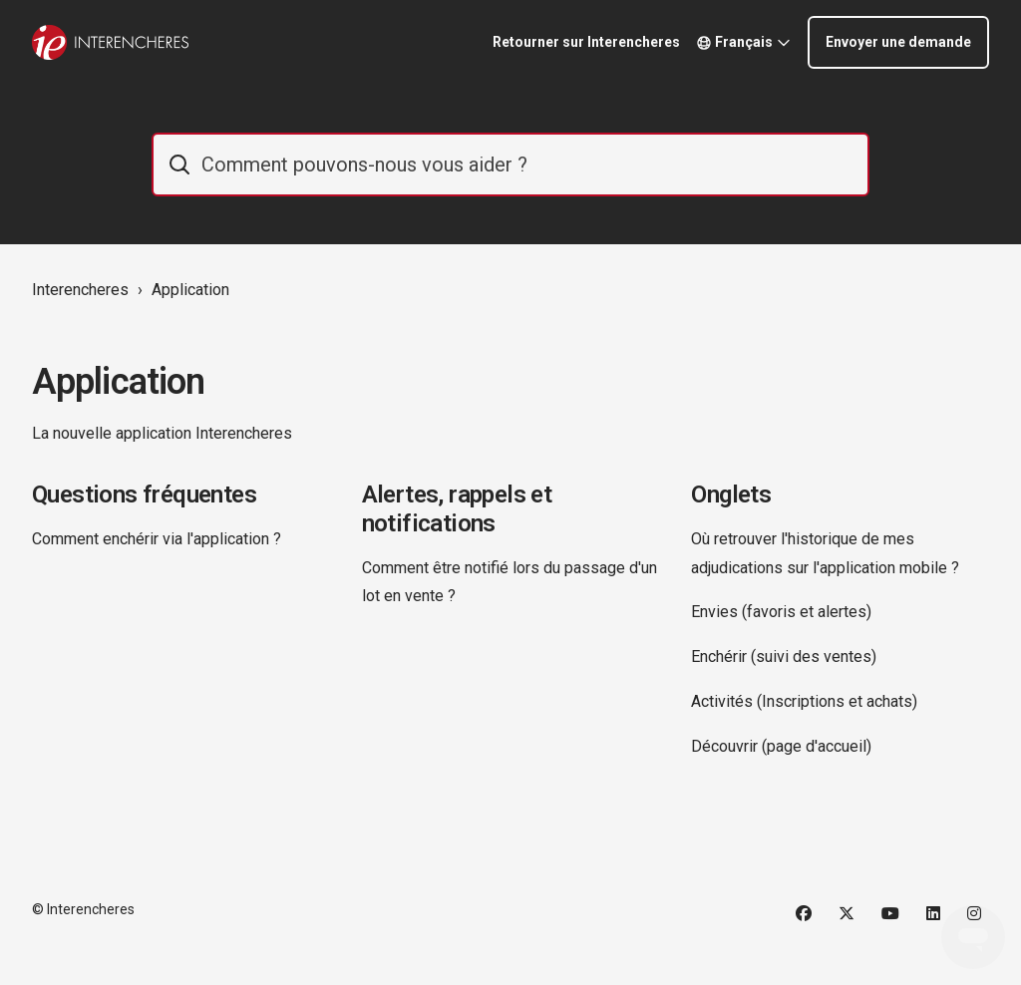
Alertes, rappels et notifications (457, 509)
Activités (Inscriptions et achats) (804, 701)
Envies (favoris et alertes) (781, 611)
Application (190, 289)
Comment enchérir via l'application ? (156, 538)
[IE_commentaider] (510, 164)
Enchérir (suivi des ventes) (783, 656)
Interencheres (80, 289)
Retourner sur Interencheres (586, 42)
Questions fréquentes (144, 494)
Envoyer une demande (898, 42)
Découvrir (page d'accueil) (781, 746)
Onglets (731, 494)
